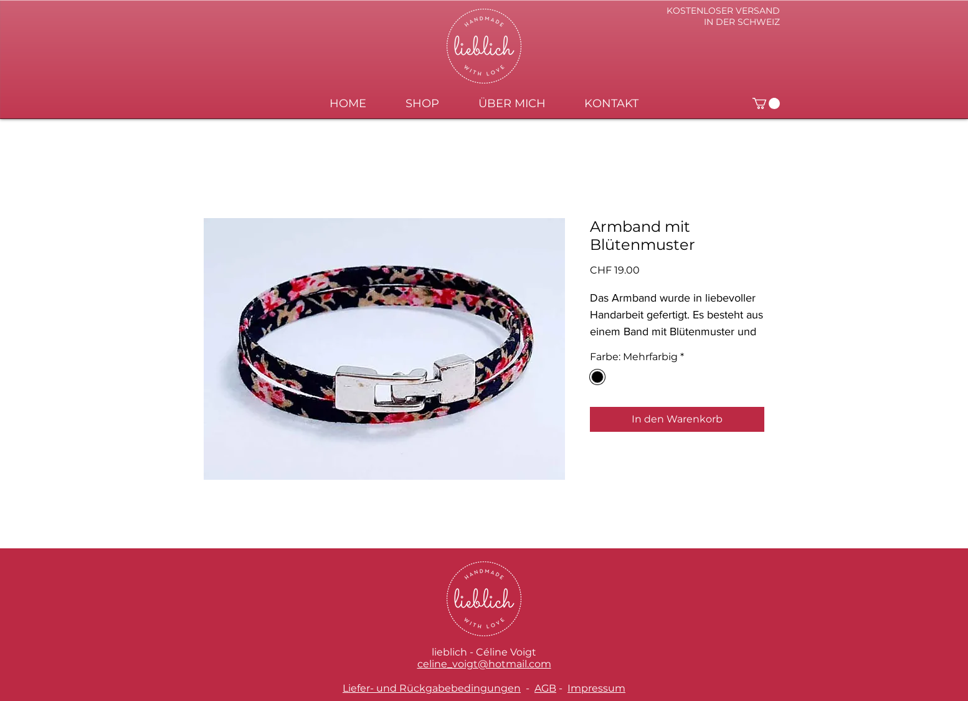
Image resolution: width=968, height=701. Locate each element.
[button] (766, 103)
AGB (545, 688)
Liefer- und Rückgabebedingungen (432, 688)
